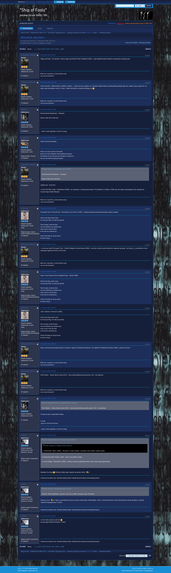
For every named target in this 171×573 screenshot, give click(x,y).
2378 (57, 49)
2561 (62, 49)
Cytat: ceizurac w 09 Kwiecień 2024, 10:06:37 (58, 489)
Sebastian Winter (28, 55)
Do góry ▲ (150, 568)
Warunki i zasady (141, 568)
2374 (39, 49)
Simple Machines (33, 568)
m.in (134, 248)
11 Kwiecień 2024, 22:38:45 (48, 435)
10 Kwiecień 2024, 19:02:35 (48, 82)
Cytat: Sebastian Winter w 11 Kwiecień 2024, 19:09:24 (60, 403)
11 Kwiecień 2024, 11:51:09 (48, 208)
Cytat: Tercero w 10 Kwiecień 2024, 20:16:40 (57, 169)
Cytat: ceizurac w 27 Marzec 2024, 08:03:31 (58, 445)
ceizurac (24, 208)
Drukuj (148, 49)
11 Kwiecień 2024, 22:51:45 (48, 484)
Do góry (23, 546)
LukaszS (24, 138)
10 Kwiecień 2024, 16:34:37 (48, 55)
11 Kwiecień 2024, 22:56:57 (48, 516)
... (37, 49)
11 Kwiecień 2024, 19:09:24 (48, 371)
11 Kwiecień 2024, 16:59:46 (48, 307)
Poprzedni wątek (132, 42)
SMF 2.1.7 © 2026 (23, 568)
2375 (43, 49)
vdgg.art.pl (120, 23)
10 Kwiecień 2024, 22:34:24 (48, 137)
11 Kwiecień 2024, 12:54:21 (48, 244)
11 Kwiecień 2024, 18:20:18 (48, 344)
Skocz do (122, 555)
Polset (23, 435)
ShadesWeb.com (33, 570)
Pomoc (134, 568)
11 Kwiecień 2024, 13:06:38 (48, 271)
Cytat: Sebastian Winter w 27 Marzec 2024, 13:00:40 (60, 440)
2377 (52, 49)
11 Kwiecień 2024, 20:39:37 (48, 398)
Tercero (24, 109)
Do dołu (23, 49)
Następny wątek (145, 42)
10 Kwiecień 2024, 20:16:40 (48, 109)
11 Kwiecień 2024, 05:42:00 (48, 164)
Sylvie (95, 33)
